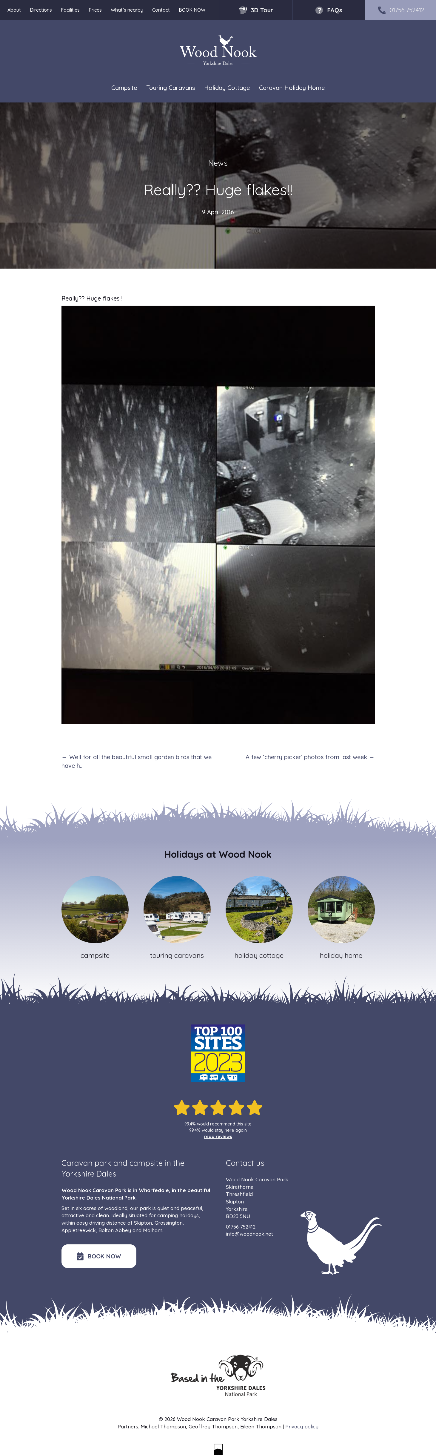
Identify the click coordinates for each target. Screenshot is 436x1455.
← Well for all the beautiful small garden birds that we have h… (136, 761)
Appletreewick (78, 1230)
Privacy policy (301, 1426)
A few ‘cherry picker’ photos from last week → (310, 757)
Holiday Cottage (227, 87)
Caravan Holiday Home (292, 87)
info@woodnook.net (249, 1234)
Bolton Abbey (114, 1230)
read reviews (218, 1136)
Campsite (124, 87)
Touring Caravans (170, 87)
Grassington (169, 1223)
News (218, 163)
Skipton (143, 1223)
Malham (152, 1230)
